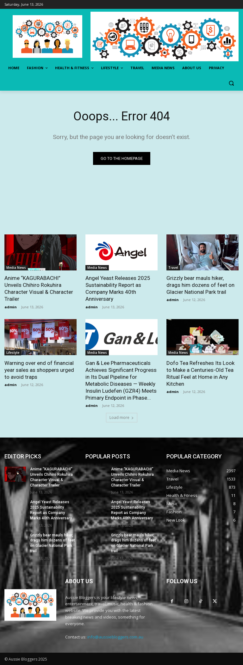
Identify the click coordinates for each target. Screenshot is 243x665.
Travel (173, 267)
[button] (231, 83)
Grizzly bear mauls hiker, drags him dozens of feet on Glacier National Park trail (200, 285)
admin (10, 307)
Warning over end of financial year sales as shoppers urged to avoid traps (39, 370)
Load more (121, 417)
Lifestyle (12, 352)
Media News (16, 267)
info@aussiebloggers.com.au (115, 637)
